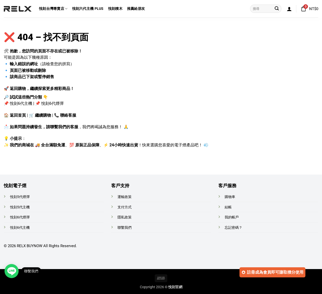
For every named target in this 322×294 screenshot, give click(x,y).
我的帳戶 (232, 217)
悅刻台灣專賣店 (53, 8)
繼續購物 (43, 115)
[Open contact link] (12, 271)
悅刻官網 (175, 287)
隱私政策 (124, 217)
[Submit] (276, 9)
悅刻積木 (115, 9)
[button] (289, 8)
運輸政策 (124, 197)
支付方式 (124, 207)
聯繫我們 (124, 227)
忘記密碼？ (233, 227)
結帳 (228, 207)
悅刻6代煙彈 (52, 103)
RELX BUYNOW (29, 246)
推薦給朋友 (136, 9)
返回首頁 (18, 115)
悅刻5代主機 (20, 207)
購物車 (230, 197)
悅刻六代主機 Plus (88, 9)
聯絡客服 (68, 115)
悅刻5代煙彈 (20, 197)
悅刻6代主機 (21, 103)
